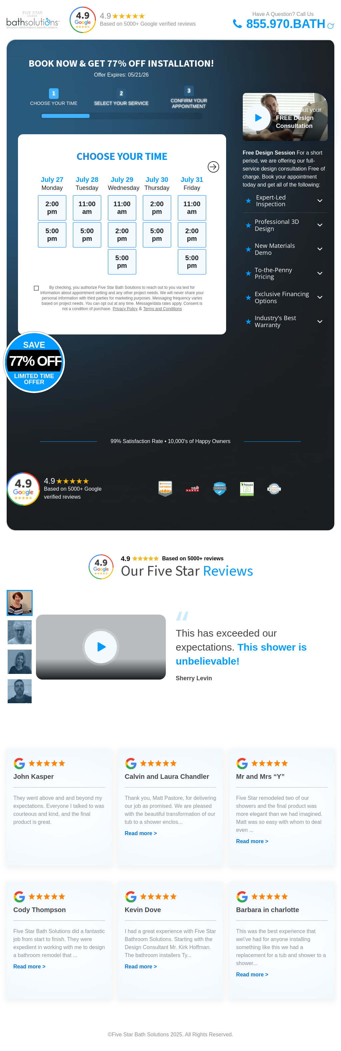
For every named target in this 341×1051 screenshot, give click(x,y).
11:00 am (87, 207)
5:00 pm (52, 234)
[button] (20, 603)
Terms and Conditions (162, 308)
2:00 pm (52, 207)
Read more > (141, 835)
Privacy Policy (125, 308)
